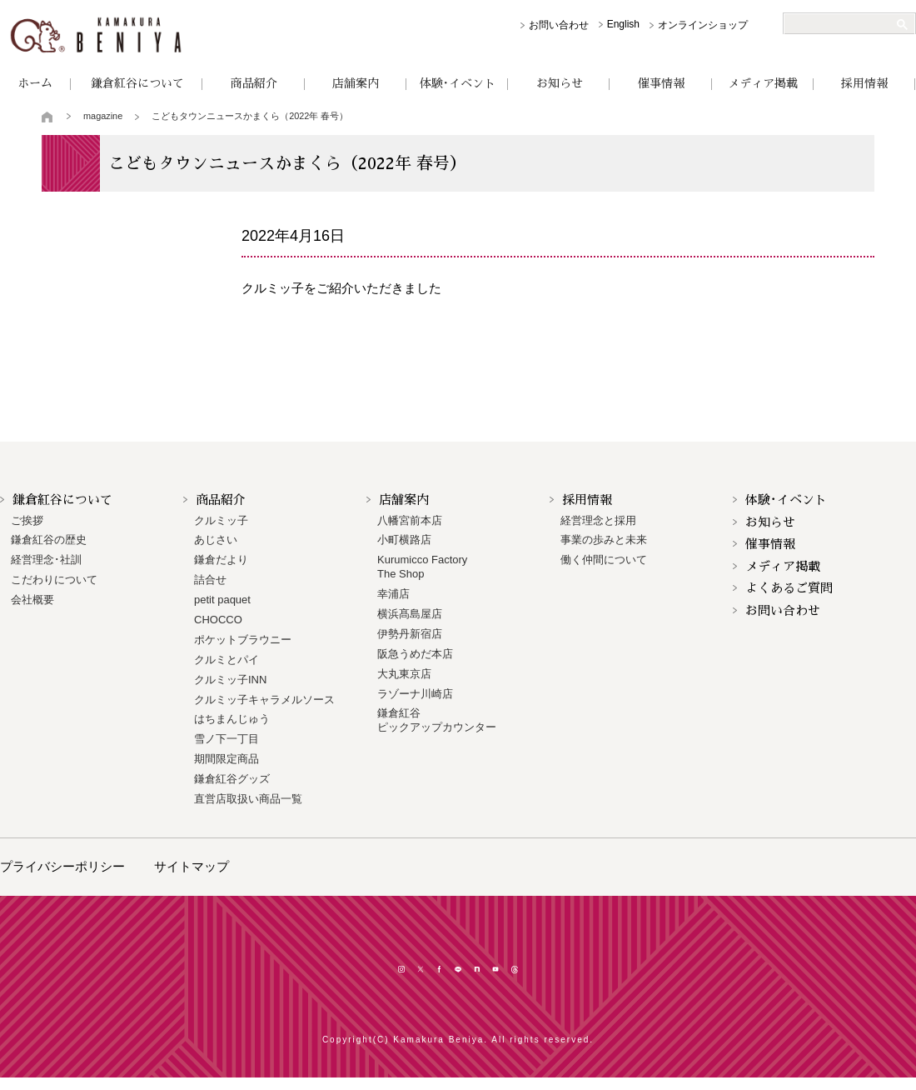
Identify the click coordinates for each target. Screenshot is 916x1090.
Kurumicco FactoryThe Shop (422, 566)
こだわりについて (54, 579)
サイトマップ (191, 866)
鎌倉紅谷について (137, 83)
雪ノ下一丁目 (226, 738)
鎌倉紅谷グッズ (232, 778)
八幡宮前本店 (409, 520)
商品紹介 (254, 83)
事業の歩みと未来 (603, 539)
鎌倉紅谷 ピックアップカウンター (436, 720)
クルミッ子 (221, 520)
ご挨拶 (27, 520)
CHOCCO (218, 619)
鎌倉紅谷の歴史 (49, 539)
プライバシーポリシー (62, 866)
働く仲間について (603, 559)
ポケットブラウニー (242, 639)
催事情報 (661, 83)
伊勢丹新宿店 (409, 634)
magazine (102, 116)
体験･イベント (457, 83)
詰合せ (210, 579)
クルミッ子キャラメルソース (264, 699)
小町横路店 (404, 539)
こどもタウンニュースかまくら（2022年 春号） (250, 116)
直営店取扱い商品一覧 (248, 798)
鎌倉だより (221, 559)
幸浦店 (393, 594)
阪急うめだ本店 (415, 654)
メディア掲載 (763, 83)
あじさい (215, 539)
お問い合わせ (559, 25)
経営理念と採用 (598, 520)
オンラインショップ (703, 25)
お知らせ (559, 83)
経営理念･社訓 (46, 559)
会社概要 (32, 599)
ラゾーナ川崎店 (415, 694)
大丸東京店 (404, 674)
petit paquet (222, 599)
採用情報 (864, 83)
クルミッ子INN (230, 679)
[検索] (843, 24)
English (623, 24)
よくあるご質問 (789, 588)
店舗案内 (355, 83)
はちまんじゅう (232, 718)
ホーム (34, 83)
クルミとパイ (226, 659)
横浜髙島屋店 (409, 614)
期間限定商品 (226, 758)
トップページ (48, 116)
